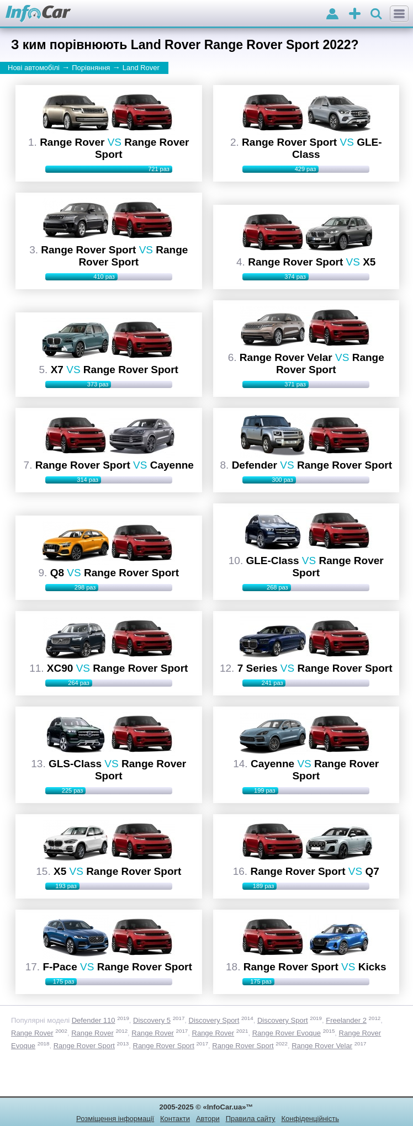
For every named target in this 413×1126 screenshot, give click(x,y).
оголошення (354, 14)
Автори (208, 1118)
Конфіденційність (309, 1118)
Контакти (175, 1118)
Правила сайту (251, 1118)
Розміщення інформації (115, 1118)
